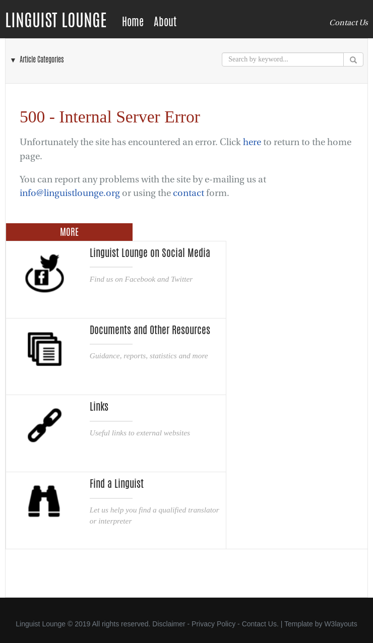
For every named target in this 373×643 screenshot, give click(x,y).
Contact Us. (260, 624)
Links (99, 407)
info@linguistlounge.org (70, 193)
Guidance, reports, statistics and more (149, 355)
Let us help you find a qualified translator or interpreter (154, 515)
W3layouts (340, 624)
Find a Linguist (117, 484)
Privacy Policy (213, 624)
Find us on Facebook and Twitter (141, 279)
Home (133, 21)
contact (188, 193)
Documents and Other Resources (150, 330)
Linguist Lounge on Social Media (150, 253)
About (165, 21)
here (252, 142)
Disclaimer (168, 624)
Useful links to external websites (140, 432)
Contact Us (348, 22)
